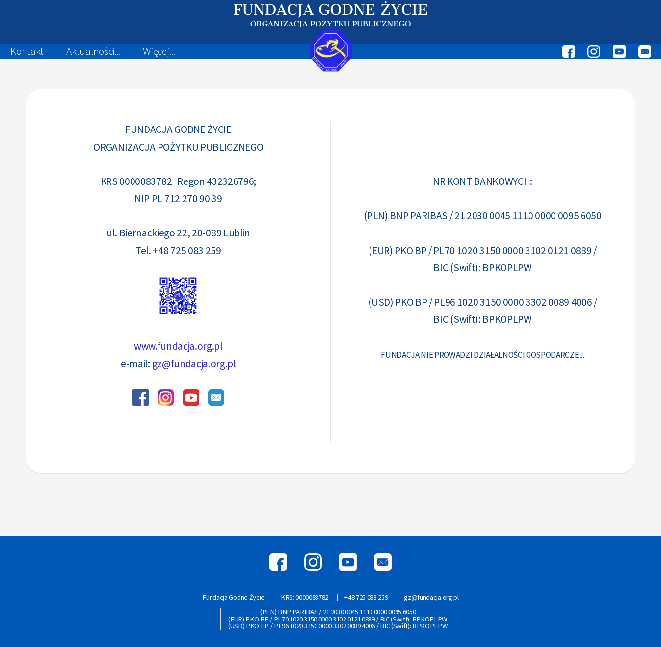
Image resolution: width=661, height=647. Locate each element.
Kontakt (27, 51)
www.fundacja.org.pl (178, 346)
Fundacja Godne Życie (233, 597)
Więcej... (159, 51)
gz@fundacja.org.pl (194, 363)
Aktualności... (93, 51)
